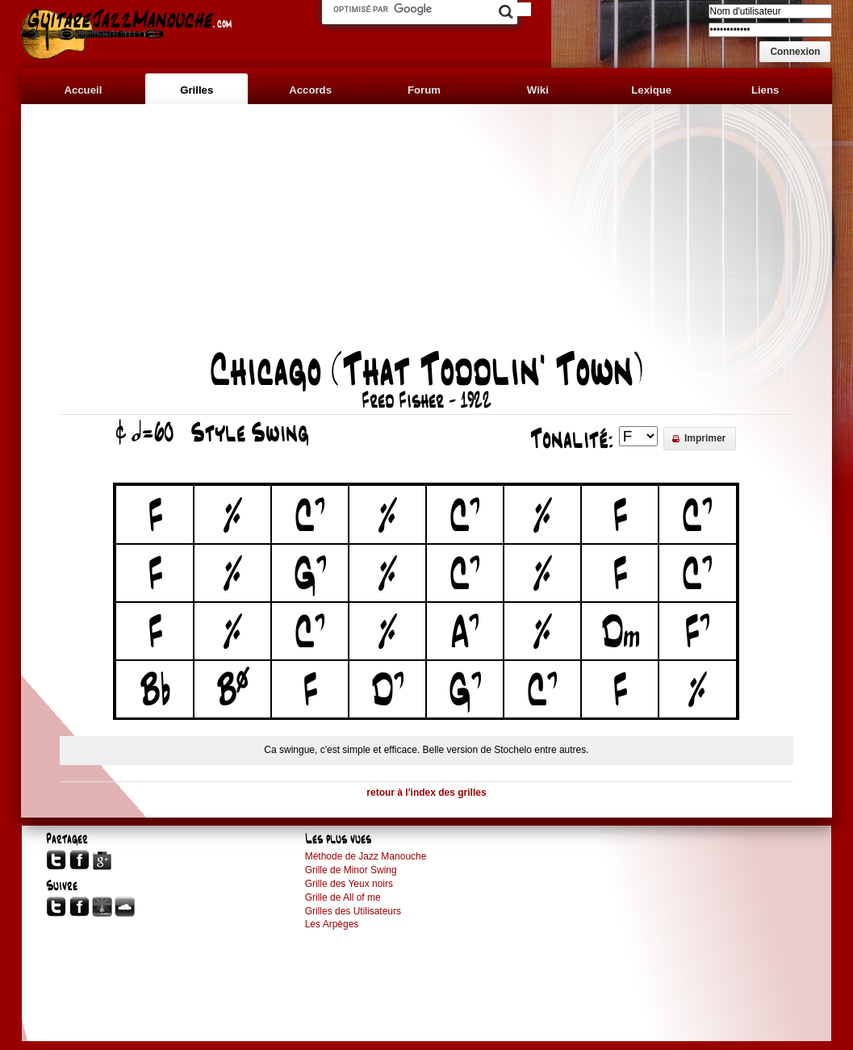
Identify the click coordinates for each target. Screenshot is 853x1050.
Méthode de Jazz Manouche (366, 856)
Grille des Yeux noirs (349, 883)
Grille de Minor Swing (351, 870)
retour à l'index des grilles (426, 792)
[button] (794, 51)
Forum (424, 90)
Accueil (83, 90)
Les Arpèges (332, 924)
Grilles (196, 90)
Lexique (651, 90)
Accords (310, 90)
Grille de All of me (343, 897)
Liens (765, 90)
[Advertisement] (426, 236)
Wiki (538, 90)
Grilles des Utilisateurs (353, 911)
